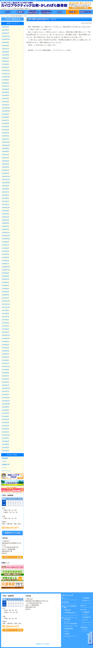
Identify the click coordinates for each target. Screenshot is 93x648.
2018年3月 (5, 292)
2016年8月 (5, 345)
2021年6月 (5, 195)
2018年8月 (5, 276)
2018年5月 (5, 285)
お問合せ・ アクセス (85, 628)
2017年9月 (5, 310)
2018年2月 (5, 295)
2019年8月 (5, 242)
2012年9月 (5, 438)
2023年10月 (6, 111)
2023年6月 (5, 123)
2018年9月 (5, 273)
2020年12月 (6, 207)
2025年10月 (6, 39)
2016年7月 (5, 348)
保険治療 (67, 610)
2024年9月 (5, 80)
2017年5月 (5, 323)
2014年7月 (5, 391)
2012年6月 (5, 444)
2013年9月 (5, 407)
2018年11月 (6, 270)
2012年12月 (6, 435)
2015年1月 (5, 385)
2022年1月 (5, 173)
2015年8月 (5, 373)
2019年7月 (5, 245)
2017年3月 (5, 329)
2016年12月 (6, 335)
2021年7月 (5, 192)
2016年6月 (5, 351)
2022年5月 (5, 161)
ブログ (7, 16)
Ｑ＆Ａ (83, 605)
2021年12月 (6, 176)
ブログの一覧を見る (12, 19)
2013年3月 (5, 426)
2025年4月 (5, 58)
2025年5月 (5, 55)
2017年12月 (6, 301)
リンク (4, 467)
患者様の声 (5, 464)
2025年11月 (6, 36)
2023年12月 (6, 108)
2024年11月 (6, 73)
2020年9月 (5, 211)
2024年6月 (5, 89)
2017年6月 (5, 320)
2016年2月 (5, 360)
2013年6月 (5, 416)
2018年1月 (5, 298)
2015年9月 (5, 369)
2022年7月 (5, 154)
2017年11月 (6, 304)
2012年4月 (5, 450)
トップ (2, 16)
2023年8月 (5, 117)
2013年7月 (5, 413)
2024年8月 (5, 83)
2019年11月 (6, 235)
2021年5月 (5, 198)
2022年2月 (5, 170)
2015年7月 (5, 376)
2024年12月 (6, 70)
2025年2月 (5, 64)
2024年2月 (5, 101)
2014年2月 (5, 394)
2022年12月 (6, 142)
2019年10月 (6, 239)
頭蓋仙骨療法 (68, 628)
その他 (83, 609)
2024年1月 (5, 105)
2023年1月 (5, 139)
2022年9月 (5, 148)
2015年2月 (5, 382)
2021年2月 (5, 204)
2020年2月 (5, 229)
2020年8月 (5, 214)
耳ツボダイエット (70, 636)
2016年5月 (5, 354)
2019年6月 (5, 248)
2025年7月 (5, 49)
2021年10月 (6, 182)
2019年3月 (5, 257)
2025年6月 (5, 52)
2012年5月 (5, 447)
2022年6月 (5, 158)
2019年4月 (5, 254)
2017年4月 (5, 326)
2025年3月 (5, 61)
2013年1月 (5, 432)
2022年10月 (6, 145)
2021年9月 (5, 186)
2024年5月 (5, 92)
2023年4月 (5, 130)
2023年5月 (5, 126)
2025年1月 (5, 67)
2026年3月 (5, 30)
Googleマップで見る (42, 644)
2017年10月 (6, 307)
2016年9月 (5, 341)
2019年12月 (6, 232)
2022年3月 (5, 167)
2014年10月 (6, 388)
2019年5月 (5, 251)
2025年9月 (5, 42)
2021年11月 (6, 179)
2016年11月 (6, 338)
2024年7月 (5, 86)
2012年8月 (5, 441)
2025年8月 (5, 45)
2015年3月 (5, 379)
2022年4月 (5, 164)
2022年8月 (5, 151)
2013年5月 (5, 419)
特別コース (87, 600)
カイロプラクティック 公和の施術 (69, 618)
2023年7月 (5, 120)
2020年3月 (5, 226)
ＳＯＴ (66, 631)
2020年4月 (5, 223)
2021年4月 (5, 201)
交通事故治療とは (70, 612)
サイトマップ (6, 471)
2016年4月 (5, 357)
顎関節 (66, 633)
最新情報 (5, 458)
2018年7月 (5, 279)
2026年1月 (5, 33)
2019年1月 (5, 263)
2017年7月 (5, 316)
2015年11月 (6, 366)
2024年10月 (6, 77)
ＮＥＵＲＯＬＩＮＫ (70, 626)
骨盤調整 (86, 598)
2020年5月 (5, 220)
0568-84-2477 (10, 528)
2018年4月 (5, 288)
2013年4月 (5, 422)
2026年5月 (5, 27)
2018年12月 (6, 267)
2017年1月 (5, 332)
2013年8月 (5, 410)
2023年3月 (5, 133)
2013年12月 (6, 397)
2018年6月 (5, 282)
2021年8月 (5, 189)
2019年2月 (5, 260)
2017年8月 (5, 313)
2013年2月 (5, 429)
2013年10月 (6, 404)
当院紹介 (65, 602)
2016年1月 (5, 363)
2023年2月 (5, 136)
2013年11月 (6, 401)
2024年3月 (5, 98)
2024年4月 (5, 95)
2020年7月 (5, 217)
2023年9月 (5, 114)
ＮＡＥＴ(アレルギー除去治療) (70, 622)
